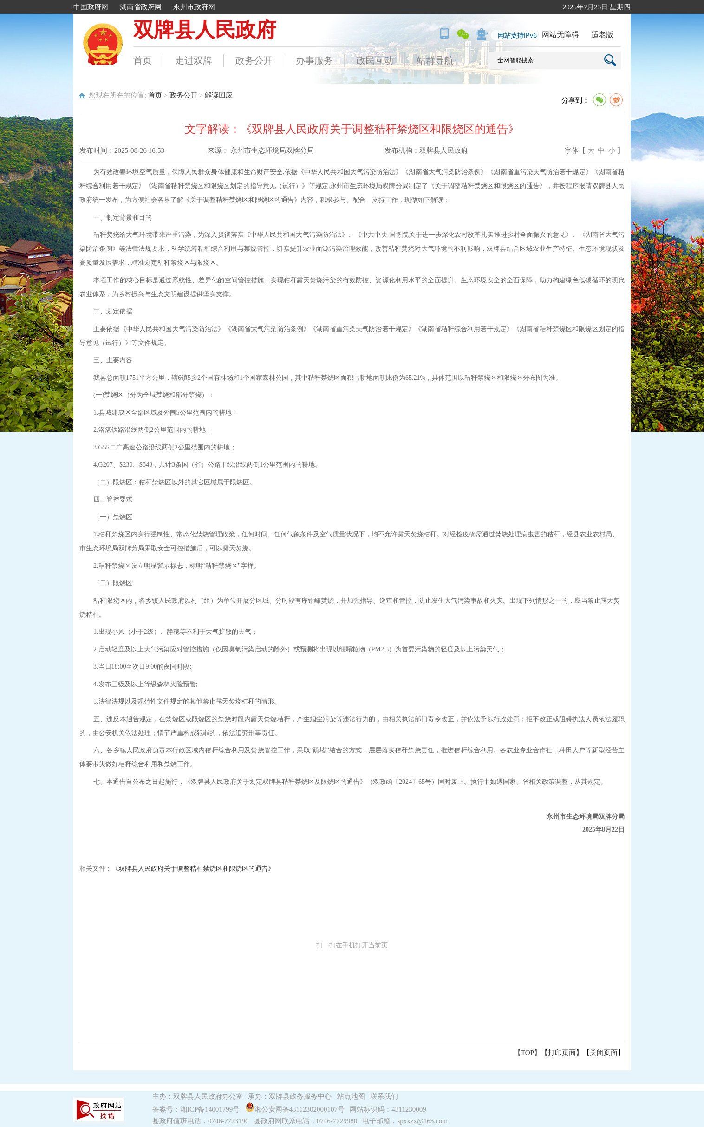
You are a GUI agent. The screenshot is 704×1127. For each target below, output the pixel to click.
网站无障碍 (560, 35)
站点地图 (351, 1096)
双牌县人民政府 (204, 30)
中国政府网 (90, 7)
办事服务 (314, 60)
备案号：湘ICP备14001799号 (196, 1109)
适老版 (602, 35)
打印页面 (562, 1052)
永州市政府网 (194, 7)
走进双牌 (193, 60)
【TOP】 (527, 1052)
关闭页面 (604, 1052)
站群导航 (435, 60)
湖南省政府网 (141, 7)
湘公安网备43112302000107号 (296, 1109)
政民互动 (374, 60)
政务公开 (254, 60)
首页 (142, 60)
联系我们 (384, 1096)
